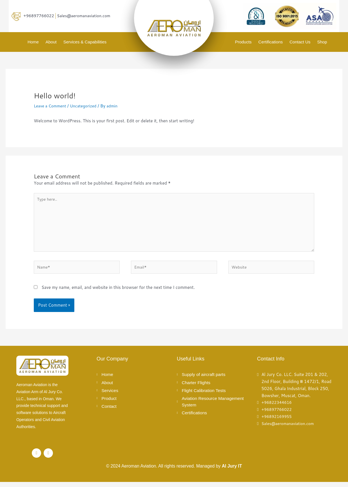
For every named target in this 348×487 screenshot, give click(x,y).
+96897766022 (39, 16)
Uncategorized (86, 106)
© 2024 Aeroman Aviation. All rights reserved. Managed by (174, 471)
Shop (322, 41)
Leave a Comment (51, 106)
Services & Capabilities (84, 41)
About (51, 41)
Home (33, 41)
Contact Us (299, 41)
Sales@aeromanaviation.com (87, 16)
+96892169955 (277, 421)
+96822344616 (277, 407)
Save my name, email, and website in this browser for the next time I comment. (118, 292)
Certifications (270, 41)
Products (243, 41)
